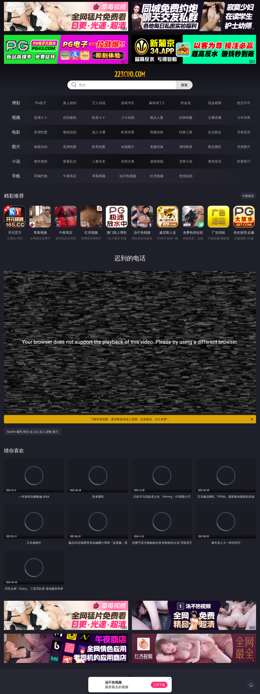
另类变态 (243, 132)
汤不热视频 (127, 176)
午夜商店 (69, 176)
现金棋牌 (214, 103)
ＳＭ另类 (243, 117)
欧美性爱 (127, 132)
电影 (16, 132)
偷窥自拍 (40, 146)
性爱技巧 (243, 161)
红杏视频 (156, 176)
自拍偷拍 (69, 117)
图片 (16, 146)
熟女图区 (214, 146)
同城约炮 (40, 176)
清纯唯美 (185, 146)
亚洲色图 (69, 146)
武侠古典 (127, 161)
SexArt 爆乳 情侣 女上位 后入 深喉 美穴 (32, 432)
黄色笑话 (214, 161)
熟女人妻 (156, 117)
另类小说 (185, 161)
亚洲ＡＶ (40, 117)
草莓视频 (98, 176)
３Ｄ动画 (127, 117)
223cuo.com (130, 74)
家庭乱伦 (69, 161)
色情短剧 (185, 176)
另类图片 (243, 146)
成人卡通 (98, 132)
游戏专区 (127, 103)
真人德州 (69, 103)
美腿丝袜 (156, 146)
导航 (16, 176)
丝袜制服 (185, 117)
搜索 (184, 85)
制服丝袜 (156, 132)
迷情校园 (156, 161)
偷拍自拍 (69, 132)
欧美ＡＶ (98, 117)
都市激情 (40, 161)
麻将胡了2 (156, 103)
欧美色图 (98, 146)
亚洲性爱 (40, 132)
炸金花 (186, 103)
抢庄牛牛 (243, 103)
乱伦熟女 (214, 132)
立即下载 (159, 685)
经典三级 (185, 132)
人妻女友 (98, 161)
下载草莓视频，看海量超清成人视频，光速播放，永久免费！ (172, 419)
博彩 (16, 103)
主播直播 (214, 117)
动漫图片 (127, 146)
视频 (16, 117)
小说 (16, 161)
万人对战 (98, 103)
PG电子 (40, 103)
